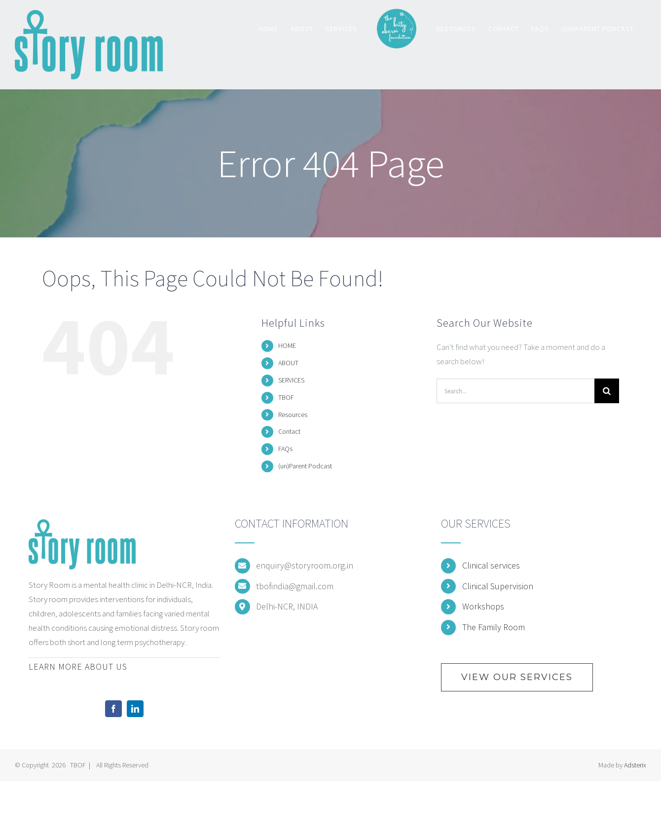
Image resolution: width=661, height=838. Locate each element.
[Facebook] (113, 708)
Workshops (483, 606)
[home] (82, 526)
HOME (287, 345)
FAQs (285, 448)
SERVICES (291, 380)
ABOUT (288, 362)
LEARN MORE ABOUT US (78, 666)
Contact (289, 431)
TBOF (286, 397)
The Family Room (493, 627)
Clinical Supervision (497, 586)
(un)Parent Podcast (305, 465)
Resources (292, 414)
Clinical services (491, 565)
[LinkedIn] (135, 708)
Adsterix (635, 765)
